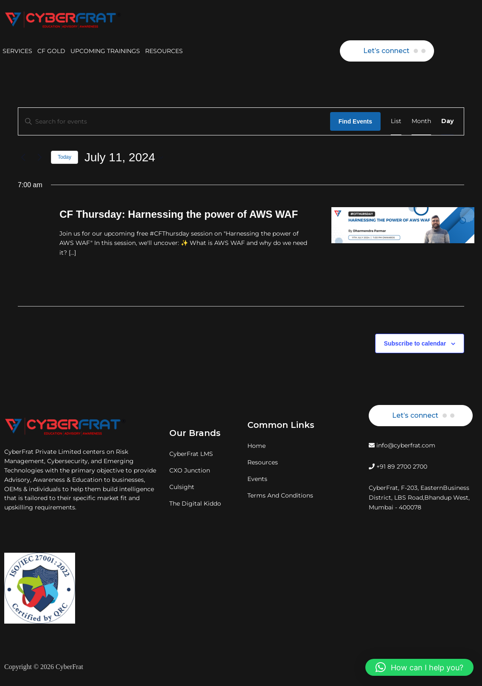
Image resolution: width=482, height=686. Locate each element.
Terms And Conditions (280, 495)
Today (64, 157)
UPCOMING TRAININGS (105, 51)
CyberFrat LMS (191, 454)
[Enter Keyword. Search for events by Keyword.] (174, 121)
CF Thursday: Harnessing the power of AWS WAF (178, 214)
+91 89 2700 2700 (398, 466)
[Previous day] (23, 157)
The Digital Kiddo (195, 503)
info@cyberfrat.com (402, 445)
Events (257, 479)
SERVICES (17, 51)
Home (256, 446)
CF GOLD (51, 51)
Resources (262, 462)
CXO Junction (189, 470)
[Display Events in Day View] (447, 121)
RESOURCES (164, 51)
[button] (419, 667)
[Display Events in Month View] (421, 121)
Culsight (181, 487)
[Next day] (39, 157)
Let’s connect (386, 51)
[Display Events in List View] (396, 121)
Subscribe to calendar (415, 343)
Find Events (355, 121)
